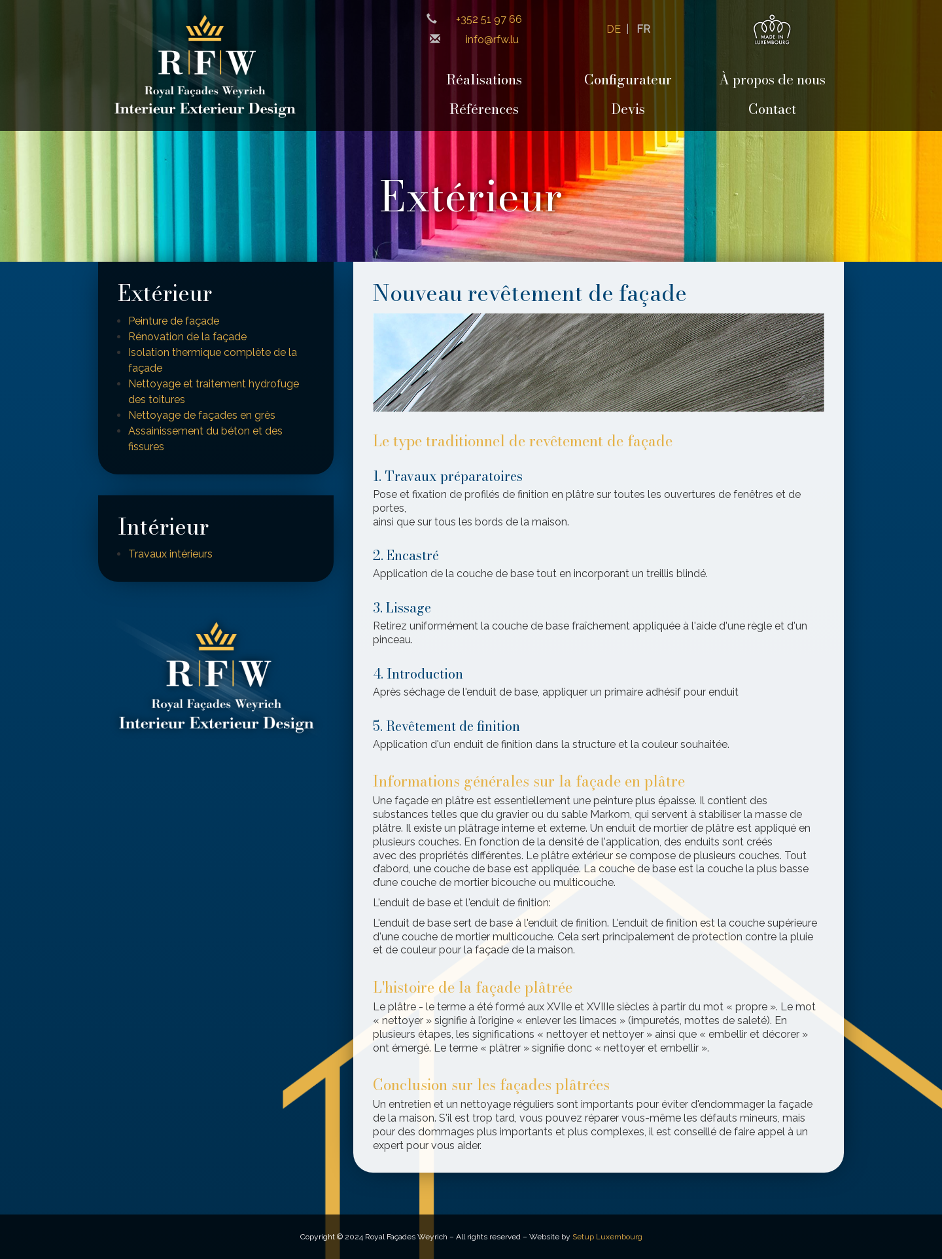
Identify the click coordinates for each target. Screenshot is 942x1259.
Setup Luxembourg (607, 1236)
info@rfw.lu (492, 39)
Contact (772, 109)
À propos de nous (772, 79)
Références (484, 109)
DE (613, 29)
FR (643, 29)
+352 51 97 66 (489, 19)
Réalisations (484, 79)
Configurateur (628, 79)
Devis (628, 109)
